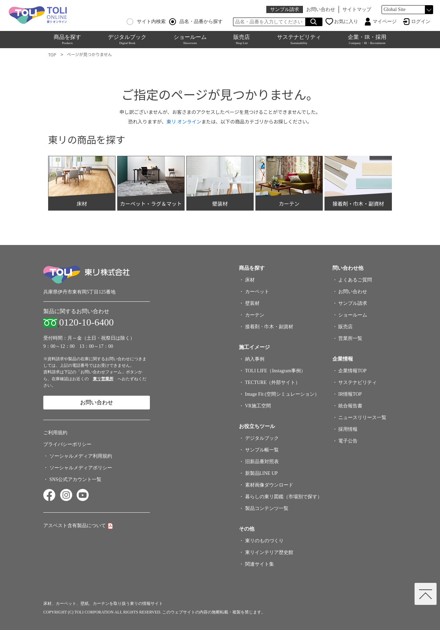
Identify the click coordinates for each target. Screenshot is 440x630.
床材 (250, 279)
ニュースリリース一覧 (362, 417)
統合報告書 (350, 405)
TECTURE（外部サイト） (272, 382)
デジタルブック (127, 39)
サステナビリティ (299, 39)
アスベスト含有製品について (74, 525)
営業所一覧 (350, 338)
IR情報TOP (350, 394)
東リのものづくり (264, 540)
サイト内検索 (146, 21)
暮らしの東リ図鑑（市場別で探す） (283, 496)
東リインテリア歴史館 (269, 552)
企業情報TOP (352, 370)
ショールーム (190, 39)
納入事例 (254, 359)
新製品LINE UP (261, 473)
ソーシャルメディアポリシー (81, 467)
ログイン (420, 21)
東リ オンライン (183, 121)
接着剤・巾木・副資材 (269, 326)
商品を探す (67, 39)
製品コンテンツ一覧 (266, 508)
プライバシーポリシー (67, 444)
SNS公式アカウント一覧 (76, 479)
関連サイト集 (259, 564)
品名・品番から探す (196, 21)
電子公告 (348, 441)
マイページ (385, 21)
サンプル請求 (284, 9)
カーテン (254, 315)
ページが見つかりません (89, 54)
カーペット (257, 291)
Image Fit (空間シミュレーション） (282, 394)
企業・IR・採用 (367, 39)
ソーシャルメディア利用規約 (81, 456)
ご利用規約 (55, 432)
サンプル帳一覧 (262, 449)
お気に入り (346, 21)
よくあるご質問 (355, 279)
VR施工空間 (258, 405)
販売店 (241, 39)
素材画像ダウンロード (269, 485)
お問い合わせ (320, 9)
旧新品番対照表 (262, 461)
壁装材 (252, 303)
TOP (52, 54)
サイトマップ (356, 9)
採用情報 (348, 429)
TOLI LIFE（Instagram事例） (275, 370)
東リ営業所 (103, 378)
